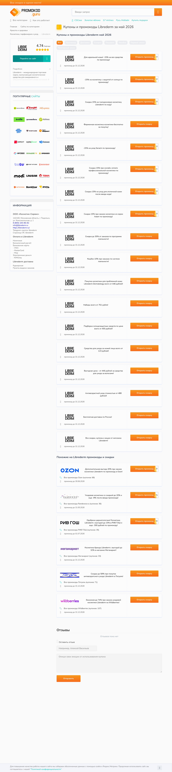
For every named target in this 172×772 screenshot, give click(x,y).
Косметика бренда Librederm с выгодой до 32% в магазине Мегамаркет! (103, 589)
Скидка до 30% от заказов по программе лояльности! (103, 258)
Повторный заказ (66, 54)
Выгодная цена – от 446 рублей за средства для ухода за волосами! (103, 402)
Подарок (110, 49)
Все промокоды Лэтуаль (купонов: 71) (79, 625)
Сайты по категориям (30, 26)
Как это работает (40, 20)
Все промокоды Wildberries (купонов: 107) (81, 652)
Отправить (68, 723)
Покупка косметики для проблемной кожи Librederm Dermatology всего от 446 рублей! (103, 306)
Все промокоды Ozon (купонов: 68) (78, 513)
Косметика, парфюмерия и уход (78, 26)
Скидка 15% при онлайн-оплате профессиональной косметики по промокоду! (103, 186)
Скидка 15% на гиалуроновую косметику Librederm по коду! (103, 113)
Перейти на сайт (35, 51)
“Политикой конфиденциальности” (46, 769)
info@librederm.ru (20, 218)
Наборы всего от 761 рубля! (96, 330)
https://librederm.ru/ (21, 220)
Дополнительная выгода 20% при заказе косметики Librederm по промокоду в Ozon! (103, 506)
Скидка (97, 49)
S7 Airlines (108, 20)
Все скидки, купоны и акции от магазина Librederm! (103, 474)
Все (59, 49)
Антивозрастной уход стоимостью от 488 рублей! (103, 426)
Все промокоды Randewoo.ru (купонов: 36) (81, 541)
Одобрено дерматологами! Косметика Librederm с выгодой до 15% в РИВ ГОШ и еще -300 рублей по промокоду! (103, 562)
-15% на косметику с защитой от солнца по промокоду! (103, 89)
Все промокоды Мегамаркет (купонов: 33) (81, 597)
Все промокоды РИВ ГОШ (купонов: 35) (80, 569)
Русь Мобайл (122, 20)
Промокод (71, 49)
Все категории (18, 20)
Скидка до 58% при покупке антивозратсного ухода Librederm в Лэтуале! (103, 618)
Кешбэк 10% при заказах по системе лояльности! (103, 282)
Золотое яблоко (92, 20)
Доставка (84, 49)
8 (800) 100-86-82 (21, 215)
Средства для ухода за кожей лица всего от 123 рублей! (103, 378)
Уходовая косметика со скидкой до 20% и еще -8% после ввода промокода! (103, 534)
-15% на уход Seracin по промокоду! (100, 162)
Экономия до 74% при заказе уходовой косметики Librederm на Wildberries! (103, 645)
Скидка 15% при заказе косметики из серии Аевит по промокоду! (103, 234)
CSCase (78, 20)
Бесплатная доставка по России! (98, 450)
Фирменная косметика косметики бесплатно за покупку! (103, 137)
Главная (13, 26)
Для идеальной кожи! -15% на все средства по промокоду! (103, 65)
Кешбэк (122, 49)
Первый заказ (137, 49)
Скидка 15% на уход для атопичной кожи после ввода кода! (103, 209)
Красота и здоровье (52, 26)
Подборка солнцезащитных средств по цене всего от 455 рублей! (103, 354)
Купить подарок (140, 20)
